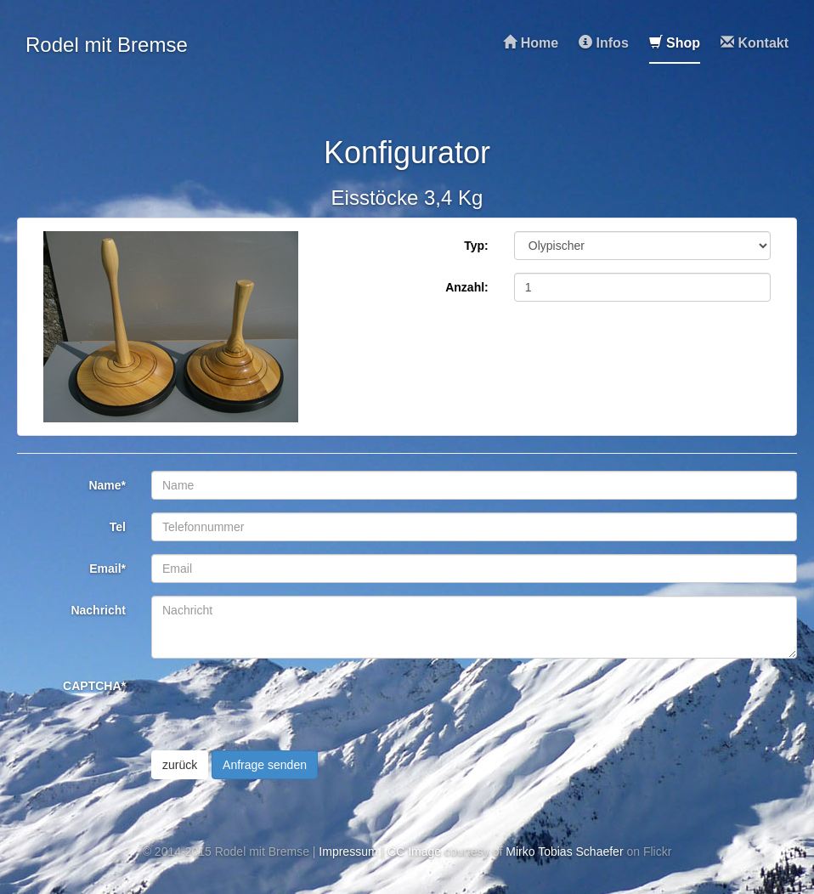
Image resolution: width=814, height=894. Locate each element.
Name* (107, 485)
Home (530, 43)
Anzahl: (467, 287)
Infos (604, 43)
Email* (107, 568)
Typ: (476, 245)
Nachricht (98, 610)
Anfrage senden (265, 765)
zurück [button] (179, 765)
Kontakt (755, 43)
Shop (674, 43)
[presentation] (280, 704)
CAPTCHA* (94, 686)
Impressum (348, 851)
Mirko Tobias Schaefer (564, 851)
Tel (118, 527)
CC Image (414, 851)
